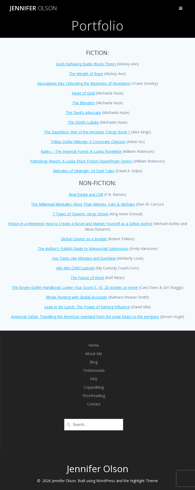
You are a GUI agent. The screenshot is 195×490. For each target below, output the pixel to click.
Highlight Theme (144, 480)
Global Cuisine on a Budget (84, 238)
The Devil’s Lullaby (83, 122)
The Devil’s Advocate (83, 112)
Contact (94, 404)
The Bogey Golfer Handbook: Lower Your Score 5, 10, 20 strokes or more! (75, 287)
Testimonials (94, 370)
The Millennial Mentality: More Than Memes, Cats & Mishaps (83, 204)
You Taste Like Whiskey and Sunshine (84, 258)
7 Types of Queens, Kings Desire (80, 213)
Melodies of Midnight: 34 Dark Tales (83, 170)
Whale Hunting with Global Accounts (76, 297)
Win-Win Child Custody (75, 267)
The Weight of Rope (86, 73)
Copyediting (94, 387)
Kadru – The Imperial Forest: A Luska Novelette (81, 151)
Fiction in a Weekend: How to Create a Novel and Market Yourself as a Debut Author (80, 223)
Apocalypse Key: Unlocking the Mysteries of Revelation (84, 83)
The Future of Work (87, 277)
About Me (93, 353)
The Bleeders (83, 102)
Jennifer (33, 8)
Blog (94, 361)
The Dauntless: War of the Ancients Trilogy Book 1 (87, 131)
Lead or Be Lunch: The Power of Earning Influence (87, 306)
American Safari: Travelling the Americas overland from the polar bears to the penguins (85, 316)
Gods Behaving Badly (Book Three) (86, 63)
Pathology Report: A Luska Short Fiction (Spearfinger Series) (81, 161)
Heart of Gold (83, 93)
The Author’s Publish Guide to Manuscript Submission (83, 248)
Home (93, 345)
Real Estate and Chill (86, 194)
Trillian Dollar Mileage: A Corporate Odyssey (88, 141)
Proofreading (94, 395)
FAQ (93, 378)
